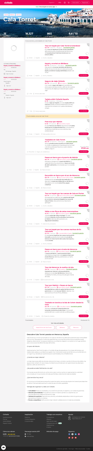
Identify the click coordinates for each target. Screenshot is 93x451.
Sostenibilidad (7, 421)
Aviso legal (71, 448)
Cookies (88, 448)
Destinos (27, 417)
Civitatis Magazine (30, 419)
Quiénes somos (7, 417)
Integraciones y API (52, 423)
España (6, 14)
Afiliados (48, 419)
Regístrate (85, 2)
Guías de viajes (29, 421)
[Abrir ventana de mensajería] (3, 447)
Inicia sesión (75, 2)
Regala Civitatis (7, 423)
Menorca (18, 14)
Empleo (48, 427)
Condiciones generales (61, 448)
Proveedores (50, 417)
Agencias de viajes (51, 421)
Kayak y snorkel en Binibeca (12, 65)
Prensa (5, 419)
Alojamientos (50, 425)
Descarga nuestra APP (32, 431)
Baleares (12, 14)
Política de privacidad (80, 448)
